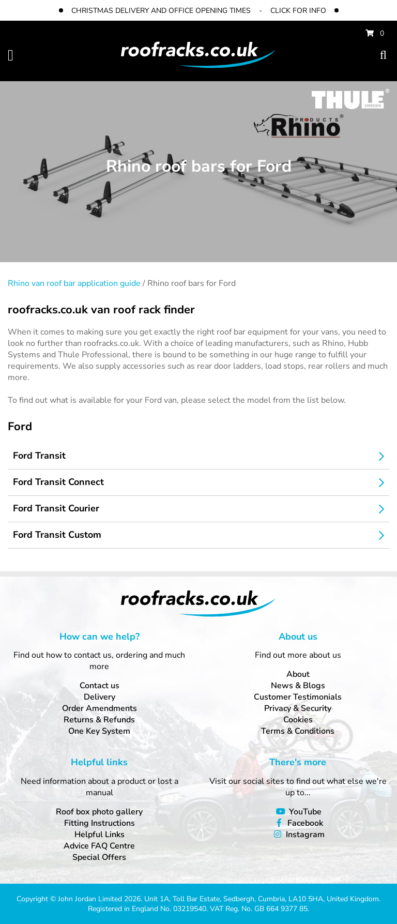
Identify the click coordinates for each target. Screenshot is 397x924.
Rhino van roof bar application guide (74, 283)
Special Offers (99, 857)
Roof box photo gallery (99, 811)
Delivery (99, 697)
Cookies (298, 719)
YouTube (305, 811)
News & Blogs (298, 685)
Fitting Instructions (99, 823)
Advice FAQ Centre (99, 846)
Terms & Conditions (297, 731)
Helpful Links (99, 834)
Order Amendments (99, 708)
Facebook (305, 823)
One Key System (99, 731)
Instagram (305, 834)
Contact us (99, 685)
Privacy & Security (297, 708)
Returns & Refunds (99, 719)
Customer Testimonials (298, 697)
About (298, 674)
